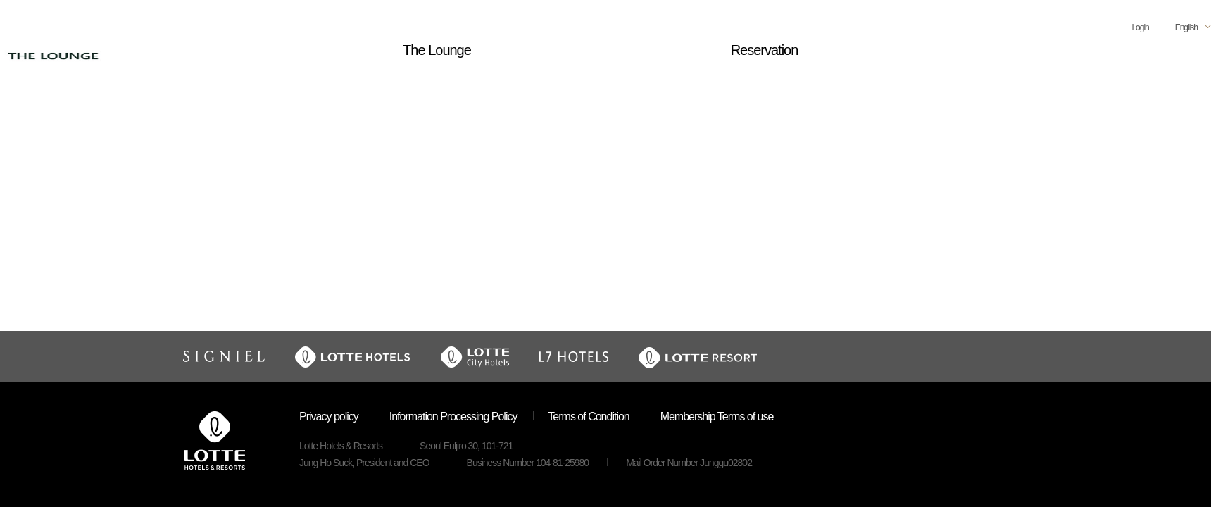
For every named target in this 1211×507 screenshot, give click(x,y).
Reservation (764, 50)
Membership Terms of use (717, 417)
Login (1139, 27)
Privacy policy (328, 417)
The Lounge (437, 50)
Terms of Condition (588, 417)
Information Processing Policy (453, 417)
